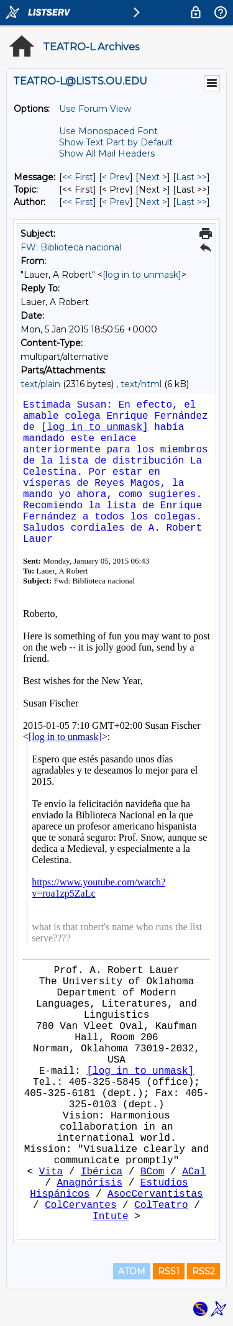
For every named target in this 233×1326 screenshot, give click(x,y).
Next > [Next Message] (153, 177)
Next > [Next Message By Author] (153, 202)
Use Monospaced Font (108, 131)
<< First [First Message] (77, 177)
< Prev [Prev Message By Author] (116, 202)
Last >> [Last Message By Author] (191, 202)
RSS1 (169, 1271)
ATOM (131, 1271)
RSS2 (203, 1271)
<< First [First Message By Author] (77, 202)
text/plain (40, 384)
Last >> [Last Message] (191, 177)
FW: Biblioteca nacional (71, 247)
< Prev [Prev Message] (116, 177)
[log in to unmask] (142, 274)
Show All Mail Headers (107, 153)
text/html (141, 384)
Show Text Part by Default (116, 142)
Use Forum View (95, 108)
